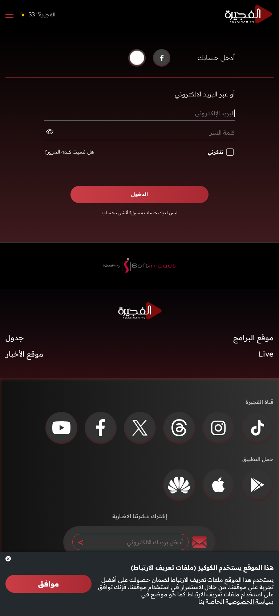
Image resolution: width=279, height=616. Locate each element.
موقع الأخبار (24, 353)
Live (266, 353)
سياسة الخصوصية (250, 601)
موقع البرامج (253, 337)
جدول (14, 337)
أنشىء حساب (115, 212)
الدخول (139, 194)
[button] (137, 58)
